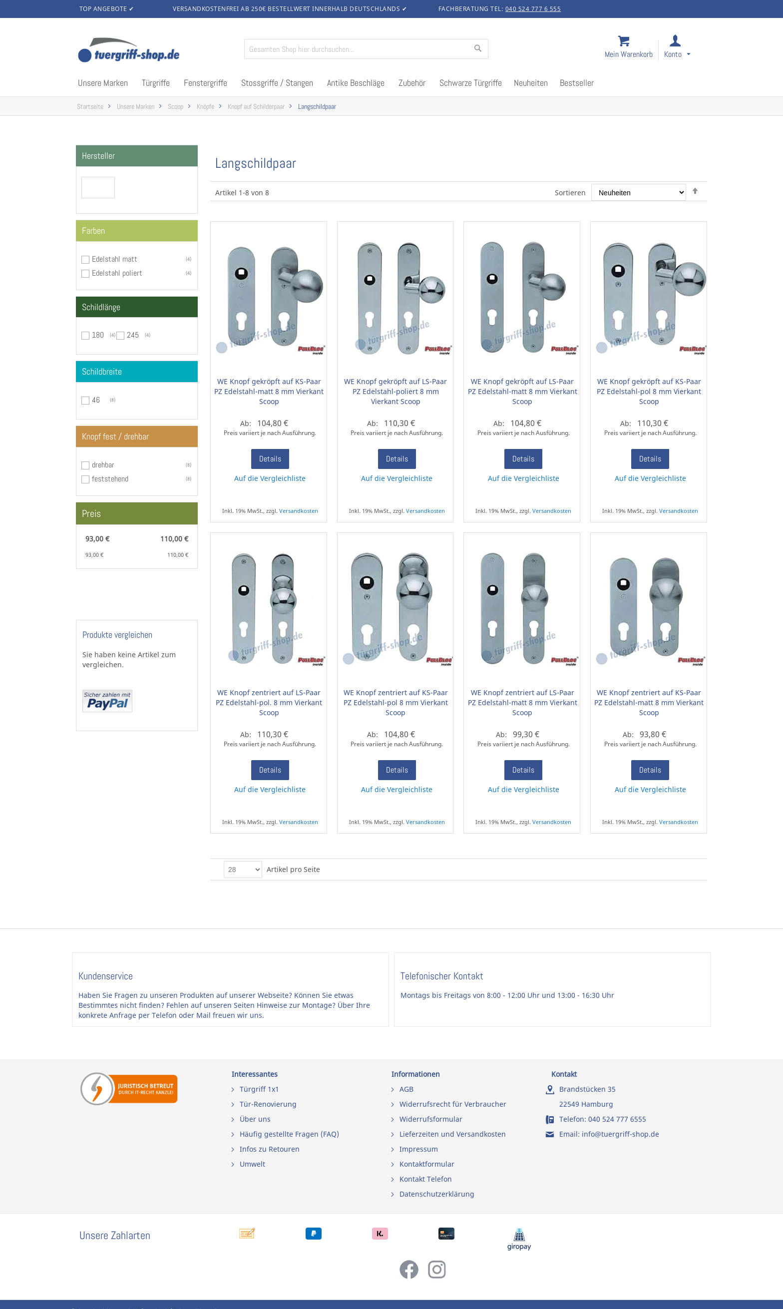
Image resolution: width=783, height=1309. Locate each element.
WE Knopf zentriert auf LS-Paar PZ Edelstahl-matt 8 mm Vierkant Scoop (522, 702)
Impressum (418, 1149)
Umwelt (252, 1164)
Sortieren (570, 192)
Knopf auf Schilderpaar (256, 106)
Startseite (90, 106)
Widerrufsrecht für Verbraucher (452, 1104)
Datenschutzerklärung (436, 1194)
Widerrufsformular (430, 1119)
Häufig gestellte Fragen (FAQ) (289, 1134)
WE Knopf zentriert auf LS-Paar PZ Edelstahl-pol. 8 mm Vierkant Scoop (269, 702)
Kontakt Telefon (425, 1179)
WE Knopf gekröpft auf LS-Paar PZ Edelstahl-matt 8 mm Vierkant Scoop (522, 391)
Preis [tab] (91, 513)
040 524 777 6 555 (533, 8)
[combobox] (366, 49)
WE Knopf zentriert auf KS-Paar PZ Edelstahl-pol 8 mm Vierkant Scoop (396, 702)
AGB (406, 1089)
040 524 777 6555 (617, 1119)
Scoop (175, 106)
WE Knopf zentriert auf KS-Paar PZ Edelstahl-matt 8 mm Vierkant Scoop (649, 702)
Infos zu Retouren (270, 1149)
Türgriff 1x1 (259, 1089)
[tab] (137, 156)
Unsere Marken (135, 106)
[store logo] (157, 51)
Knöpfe (205, 106)
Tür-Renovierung (268, 1104)
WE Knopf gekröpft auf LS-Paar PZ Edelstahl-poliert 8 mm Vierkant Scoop (395, 391)
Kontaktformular (426, 1164)
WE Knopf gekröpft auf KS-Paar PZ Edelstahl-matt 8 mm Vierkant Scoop (269, 391)
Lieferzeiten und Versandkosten (452, 1134)
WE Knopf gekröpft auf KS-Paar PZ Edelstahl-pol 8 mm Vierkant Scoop (649, 391)
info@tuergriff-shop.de (620, 1134)
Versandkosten (298, 510)
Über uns (255, 1119)
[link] (685, 50)
